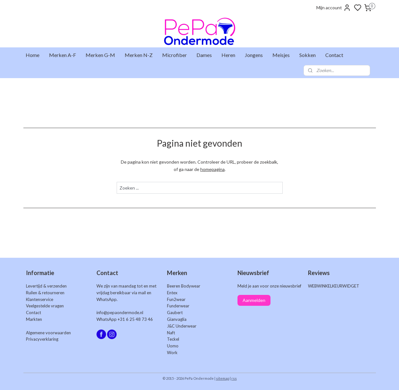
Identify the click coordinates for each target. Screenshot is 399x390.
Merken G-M (100, 55)
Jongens (254, 55)
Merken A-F (62, 55)
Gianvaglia (177, 319)
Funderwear (178, 305)
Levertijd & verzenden (46, 285)
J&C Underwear (181, 326)
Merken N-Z (139, 55)
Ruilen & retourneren (45, 292)
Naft (171, 332)
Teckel (173, 339)
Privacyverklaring (42, 339)
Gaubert (175, 312)
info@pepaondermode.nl (119, 312)
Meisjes (281, 55)
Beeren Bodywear (183, 285)
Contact (334, 55)
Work (172, 352)
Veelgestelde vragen (45, 305)
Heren (228, 55)
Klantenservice (39, 299)
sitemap (222, 378)
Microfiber (174, 55)
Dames (204, 55)
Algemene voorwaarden (48, 332)
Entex (172, 292)
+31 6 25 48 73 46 (135, 319)
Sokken (307, 55)
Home (32, 55)
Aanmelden (254, 300)
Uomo (173, 345)
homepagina (212, 169)
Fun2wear (176, 299)
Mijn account (333, 8)
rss (234, 378)
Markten (34, 319)
